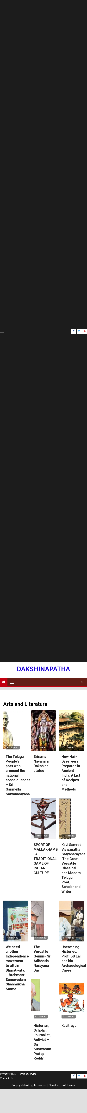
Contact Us (6, 1078)
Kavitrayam (71, 1026)
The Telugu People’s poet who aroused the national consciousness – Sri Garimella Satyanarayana (18, 775)
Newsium (54, 1085)
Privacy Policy (8, 1073)
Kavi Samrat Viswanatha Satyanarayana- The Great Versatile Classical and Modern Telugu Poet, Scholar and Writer (74, 868)
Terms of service (27, 1073)
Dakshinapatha (43, 669)
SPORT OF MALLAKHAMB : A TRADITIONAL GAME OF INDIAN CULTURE (46, 859)
